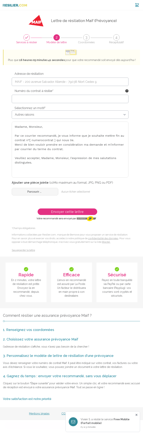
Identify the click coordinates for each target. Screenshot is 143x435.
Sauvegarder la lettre (23, 250)
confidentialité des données (103, 238)
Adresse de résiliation (29, 74)
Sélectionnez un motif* (30, 108)
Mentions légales (39, 413)
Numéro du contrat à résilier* (34, 91)
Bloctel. (106, 242)
